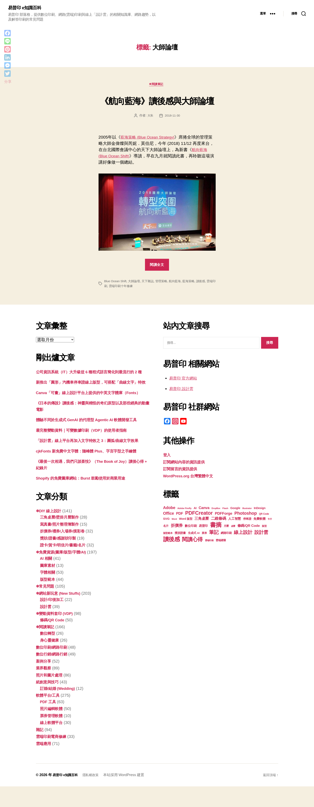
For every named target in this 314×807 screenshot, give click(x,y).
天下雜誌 (150, 282)
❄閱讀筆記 (157, 85)
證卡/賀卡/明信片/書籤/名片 (65, 565)
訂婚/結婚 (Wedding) (59, 708)
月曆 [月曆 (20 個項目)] (226, 527)
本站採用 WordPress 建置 (128, 795)
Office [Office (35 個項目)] (168, 514)
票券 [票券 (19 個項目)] (204, 534)
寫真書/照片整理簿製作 (61, 544)
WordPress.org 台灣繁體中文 (191, 477)
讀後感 (206, 282)
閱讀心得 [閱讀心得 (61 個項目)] (192, 541)
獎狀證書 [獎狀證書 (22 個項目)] (180, 534)
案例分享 (44, 681)
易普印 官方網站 (184, 379)
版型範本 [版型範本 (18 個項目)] (168, 534)
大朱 (150, 117)
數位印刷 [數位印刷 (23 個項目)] (191, 527)
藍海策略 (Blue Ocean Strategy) (151, 138)
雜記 (40, 750)
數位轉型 (48, 653)
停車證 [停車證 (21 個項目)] (247, 520)
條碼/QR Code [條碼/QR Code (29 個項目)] (248, 527)
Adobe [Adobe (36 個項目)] (169, 509)
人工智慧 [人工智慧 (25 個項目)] (234, 520)
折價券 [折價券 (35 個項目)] (177, 527)
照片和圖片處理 (50, 695)
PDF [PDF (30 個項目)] (179, 515)
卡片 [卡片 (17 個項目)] (270, 520)
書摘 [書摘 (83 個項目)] (216, 526)
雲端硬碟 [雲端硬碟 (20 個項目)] (221, 541)
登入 (167, 456)
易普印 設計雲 (182, 390)
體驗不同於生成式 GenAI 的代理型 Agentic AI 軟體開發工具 (92, 440)
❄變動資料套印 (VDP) (56, 634)
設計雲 (46, 627)
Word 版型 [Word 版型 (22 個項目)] (185, 520)
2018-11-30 (173, 117)
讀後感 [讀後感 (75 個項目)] (171, 540)
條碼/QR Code (53, 640)
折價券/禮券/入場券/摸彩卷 (64, 551)
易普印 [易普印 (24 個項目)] (203, 527)
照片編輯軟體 (52, 729)
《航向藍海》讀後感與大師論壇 (157, 101)
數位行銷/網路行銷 (53, 674)
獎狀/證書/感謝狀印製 (60, 558)
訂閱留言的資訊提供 (182, 470)
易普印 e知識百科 (26, 8)
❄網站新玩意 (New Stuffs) (61, 613)
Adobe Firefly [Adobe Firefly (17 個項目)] (184, 509)
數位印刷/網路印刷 (53, 667)
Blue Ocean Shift (116, 282)
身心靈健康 (50, 660)
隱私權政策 (95, 795)
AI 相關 (47, 579)
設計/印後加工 (53, 620)
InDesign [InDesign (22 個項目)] (260, 509)
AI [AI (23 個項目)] (195, 509)
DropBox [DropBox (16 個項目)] (216, 509)
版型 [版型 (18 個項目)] (264, 527)
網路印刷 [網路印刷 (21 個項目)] (226, 534)
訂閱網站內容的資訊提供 (186, 463)
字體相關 (48, 592)
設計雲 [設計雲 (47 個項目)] (261, 533)
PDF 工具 (49, 722)
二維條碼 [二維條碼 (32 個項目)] (218, 520)
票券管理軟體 (52, 736)
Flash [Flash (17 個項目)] (225, 509)
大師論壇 (135, 282)
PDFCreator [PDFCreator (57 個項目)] (199, 514)
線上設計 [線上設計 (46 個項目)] (243, 533)
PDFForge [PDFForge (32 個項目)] (223, 515)
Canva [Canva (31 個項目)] (204, 509)
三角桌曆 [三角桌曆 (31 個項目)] (201, 520)
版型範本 (48, 599)
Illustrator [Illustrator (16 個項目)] (247, 509)
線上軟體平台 (52, 743)
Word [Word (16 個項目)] (174, 520)
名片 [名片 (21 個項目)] (166, 527)
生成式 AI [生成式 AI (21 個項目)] (194, 534)
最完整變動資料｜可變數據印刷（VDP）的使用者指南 (86, 450)
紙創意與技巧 (48, 702)
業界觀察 (44, 688)
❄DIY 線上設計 (50, 531)
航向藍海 (178, 282)
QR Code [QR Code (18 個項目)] (264, 515)
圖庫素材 (48, 585)
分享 (7, 82)
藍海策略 (193, 282)
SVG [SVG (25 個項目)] (166, 520)
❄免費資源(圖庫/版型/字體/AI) (64, 572)
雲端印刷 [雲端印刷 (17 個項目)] (209, 542)
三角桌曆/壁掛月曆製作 (61, 537)
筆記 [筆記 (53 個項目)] (213, 533)
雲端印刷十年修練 (128, 287)
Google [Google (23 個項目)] (235, 509)
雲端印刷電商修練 (52, 757)
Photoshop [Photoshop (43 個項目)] (245, 514)
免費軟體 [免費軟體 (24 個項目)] (259, 520)
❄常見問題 (46, 606)
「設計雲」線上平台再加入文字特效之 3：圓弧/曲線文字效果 (92, 461)
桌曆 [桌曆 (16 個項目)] (233, 527)
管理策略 (164, 282)
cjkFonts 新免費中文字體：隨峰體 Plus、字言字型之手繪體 (92, 471)
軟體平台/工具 (49, 715)
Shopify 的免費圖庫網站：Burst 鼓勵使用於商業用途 (85, 498)
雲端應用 (44, 764)
